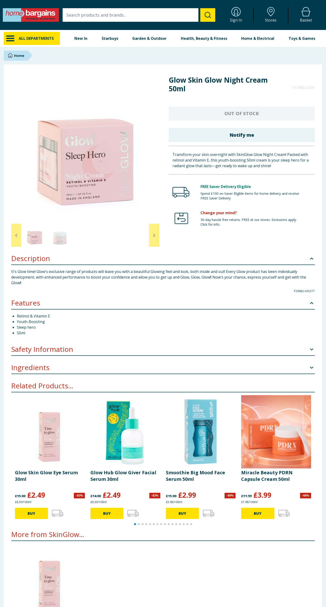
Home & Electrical (257, 38)
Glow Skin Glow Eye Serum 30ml (46, 475)
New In (80, 38)
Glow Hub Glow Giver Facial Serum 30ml (123, 475)
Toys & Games (302, 38)
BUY (31, 513)
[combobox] (139, 15)
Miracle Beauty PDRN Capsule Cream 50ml (267, 475)
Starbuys (110, 38)
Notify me (241, 135)
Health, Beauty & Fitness (204, 38)
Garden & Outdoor (149, 38)
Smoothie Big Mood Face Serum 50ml (195, 475)
